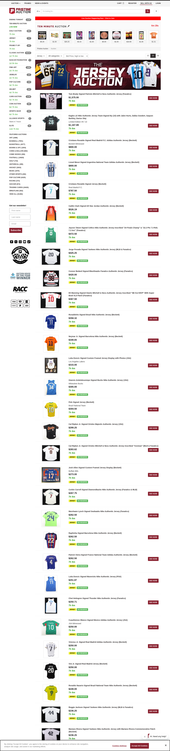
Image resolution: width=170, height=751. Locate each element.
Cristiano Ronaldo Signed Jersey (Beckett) (87, 184)
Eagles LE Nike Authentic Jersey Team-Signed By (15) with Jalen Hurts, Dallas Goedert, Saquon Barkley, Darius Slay (111, 117)
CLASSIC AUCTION (16, 53)
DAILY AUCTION (15, 31)
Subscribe (16, 230)
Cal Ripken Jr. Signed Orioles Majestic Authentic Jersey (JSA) (96, 424)
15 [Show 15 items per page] (148, 56)
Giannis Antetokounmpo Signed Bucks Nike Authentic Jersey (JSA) (98, 380)
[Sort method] (76, 56)
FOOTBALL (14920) (16, 158)
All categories (55, 56)
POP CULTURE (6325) (17, 177)
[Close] (166, 745)
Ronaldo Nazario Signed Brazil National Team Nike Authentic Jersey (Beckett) (103, 685)
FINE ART (13, 67)
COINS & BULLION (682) (18, 151)
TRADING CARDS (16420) (19, 187)
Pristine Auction (42, 49)
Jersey (40, 56)
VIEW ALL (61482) (16, 194)
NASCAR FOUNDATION (18, 60)
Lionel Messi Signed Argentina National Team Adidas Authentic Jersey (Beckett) (104, 162)
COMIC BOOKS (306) (17, 154)
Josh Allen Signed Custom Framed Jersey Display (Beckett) (95, 468)
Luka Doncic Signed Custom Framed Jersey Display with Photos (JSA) (100, 358)
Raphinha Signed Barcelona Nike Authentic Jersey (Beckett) (95, 533)
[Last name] (19, 217)
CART (120, 3)
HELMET (12, 89)
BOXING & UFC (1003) (17, 148)
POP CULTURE (15, 82)
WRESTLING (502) (16, 191)
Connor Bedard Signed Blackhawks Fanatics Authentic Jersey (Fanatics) (101, 271)
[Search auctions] (93, 11)
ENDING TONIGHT (16, 20)
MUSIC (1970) (14, 171)
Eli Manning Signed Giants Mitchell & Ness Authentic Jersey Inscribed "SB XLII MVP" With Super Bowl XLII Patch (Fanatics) (111, 294)
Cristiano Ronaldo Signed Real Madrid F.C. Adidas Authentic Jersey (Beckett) (103, 140)
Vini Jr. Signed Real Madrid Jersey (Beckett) (88, 664)
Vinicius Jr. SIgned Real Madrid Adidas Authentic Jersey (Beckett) (98, 642)
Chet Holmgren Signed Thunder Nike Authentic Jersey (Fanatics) (97, 598)
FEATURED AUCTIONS (18, 134)
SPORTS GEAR (15, 111)
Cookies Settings (119, 746)
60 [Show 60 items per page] (158, 56)
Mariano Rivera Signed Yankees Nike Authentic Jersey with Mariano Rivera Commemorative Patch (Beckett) (112, 730)
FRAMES (27, 3)
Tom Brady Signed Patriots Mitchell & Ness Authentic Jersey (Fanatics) (100, 94)
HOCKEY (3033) (15, 167)
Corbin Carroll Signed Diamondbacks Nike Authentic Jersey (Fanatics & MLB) (103, 490)
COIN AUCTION (15, 104)
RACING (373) (14, 181)
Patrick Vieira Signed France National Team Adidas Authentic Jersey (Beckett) (103, 555)
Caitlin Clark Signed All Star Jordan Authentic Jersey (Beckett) (96, 206)
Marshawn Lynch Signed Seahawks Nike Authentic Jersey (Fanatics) (99, 511)
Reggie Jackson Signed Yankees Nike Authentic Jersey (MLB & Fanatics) (101, 707)
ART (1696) (13, 138)
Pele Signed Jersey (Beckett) (81, 402)
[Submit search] (147, 11)
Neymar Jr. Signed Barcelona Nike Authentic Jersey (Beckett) (96, 336)
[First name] (19, 210)
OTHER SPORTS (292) (17, 174)
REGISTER (132, 3)
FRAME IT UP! (14, 45)
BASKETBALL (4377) (17, 144)
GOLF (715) (13, 161)
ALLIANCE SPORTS (16, 118)
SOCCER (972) (14, 184)
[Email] (19, 223)
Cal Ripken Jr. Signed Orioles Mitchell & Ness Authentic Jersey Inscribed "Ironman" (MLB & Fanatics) (113, 446)
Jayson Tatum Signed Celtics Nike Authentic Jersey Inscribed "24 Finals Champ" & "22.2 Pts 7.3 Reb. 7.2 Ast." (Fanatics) (113, 229)
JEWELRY (13, 75)
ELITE (11, 126)
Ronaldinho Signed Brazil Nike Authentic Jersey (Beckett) (94, 315)
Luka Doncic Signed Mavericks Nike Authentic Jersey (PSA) (95, 577)
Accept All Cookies (140, 746)
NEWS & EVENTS (41, 3)
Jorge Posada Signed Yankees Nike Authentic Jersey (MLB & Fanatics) (100, 249)
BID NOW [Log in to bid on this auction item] (153, 98)
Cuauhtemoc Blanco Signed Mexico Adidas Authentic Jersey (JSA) (98, 620)
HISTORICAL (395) (16, 164)
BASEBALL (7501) (16, 141)
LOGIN (158, 3)
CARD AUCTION (15, 96)
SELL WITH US (146, 3)
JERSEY (12, 38)
